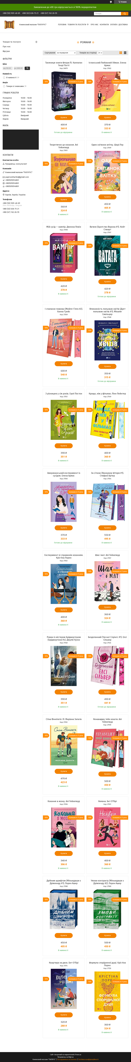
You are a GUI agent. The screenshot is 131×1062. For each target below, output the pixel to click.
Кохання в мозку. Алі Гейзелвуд (64, 801)
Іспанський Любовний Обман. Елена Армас (107, 64)
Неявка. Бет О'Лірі (107, 801)
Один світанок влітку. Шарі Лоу (107, 144)
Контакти (104, 24)
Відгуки (6, 51)
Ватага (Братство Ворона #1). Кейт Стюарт (107, 228)
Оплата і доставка (119, 24)
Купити (64, 117)
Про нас (94, 24)
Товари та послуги (77, 24)
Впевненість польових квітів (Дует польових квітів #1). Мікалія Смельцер (107, 312)
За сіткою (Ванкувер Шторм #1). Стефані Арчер (107, 474)
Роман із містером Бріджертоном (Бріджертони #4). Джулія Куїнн (64, 638)
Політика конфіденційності (88, 1059)
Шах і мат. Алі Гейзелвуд (107, 555)
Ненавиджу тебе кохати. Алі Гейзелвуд (107, 720)
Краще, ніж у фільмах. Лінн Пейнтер (107, 393)
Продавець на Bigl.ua (65, 1057)
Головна (62, 24)
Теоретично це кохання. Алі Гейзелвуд (64, 146)
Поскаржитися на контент (67, 1059)
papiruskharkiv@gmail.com (17, 177)
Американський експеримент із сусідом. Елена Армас (63, 474)
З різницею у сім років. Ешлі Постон (63, 393)
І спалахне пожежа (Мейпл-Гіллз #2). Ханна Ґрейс (64, 310)
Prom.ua (78, 1055)
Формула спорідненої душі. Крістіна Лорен (107, 964)
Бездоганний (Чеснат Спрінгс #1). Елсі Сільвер (107, 638)
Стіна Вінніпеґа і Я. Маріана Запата (64, 719)
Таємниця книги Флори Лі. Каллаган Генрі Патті (63, 64)
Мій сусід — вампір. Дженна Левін (63, 227)
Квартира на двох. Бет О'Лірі (63, 962)
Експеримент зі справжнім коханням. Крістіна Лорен (63, 556)
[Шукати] (124, 13)
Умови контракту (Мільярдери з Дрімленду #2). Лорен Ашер (107, 882)
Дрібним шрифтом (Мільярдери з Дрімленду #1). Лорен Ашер (64, 882)
